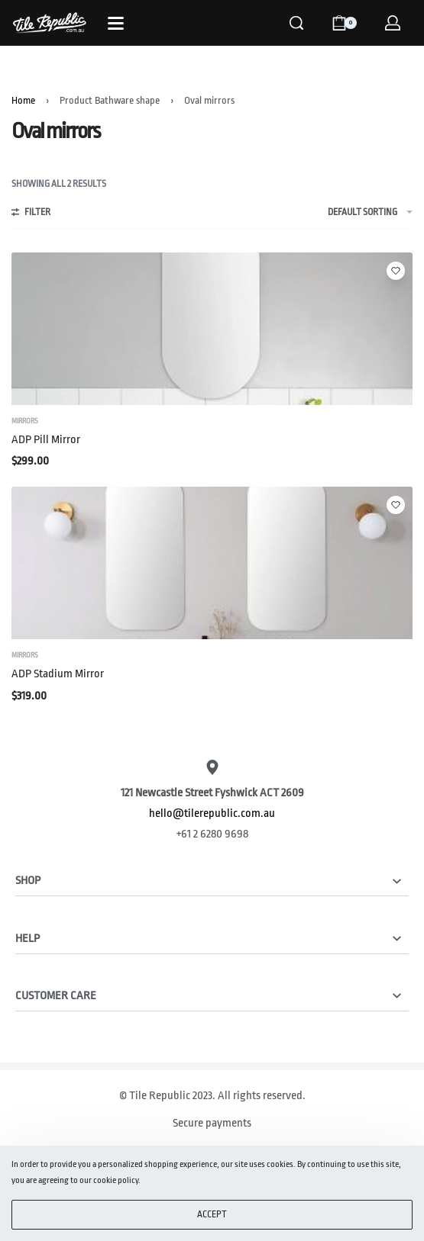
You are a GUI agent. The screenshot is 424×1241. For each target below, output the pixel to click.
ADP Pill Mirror (45, 439)
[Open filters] (30, 214)
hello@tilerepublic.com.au (212, 813)
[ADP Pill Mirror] (212, 328)
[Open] (116, 23)
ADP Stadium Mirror (57, 673)
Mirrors (24, 421)
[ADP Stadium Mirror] (212, 563)
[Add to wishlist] (396, 271)
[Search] (296, 23)
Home (23, 100)
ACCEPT (212, 1214)
